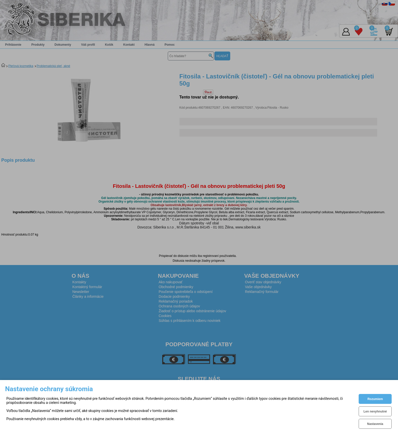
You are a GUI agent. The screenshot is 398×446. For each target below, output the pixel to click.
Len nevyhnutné (375, 411)
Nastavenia (375, 424)
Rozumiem (375, 399)
